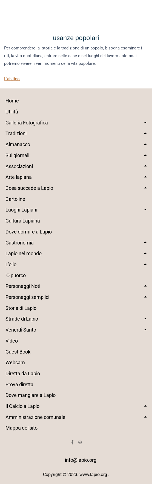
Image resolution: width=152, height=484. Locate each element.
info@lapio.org (80, 460)
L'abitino (12, 78)
